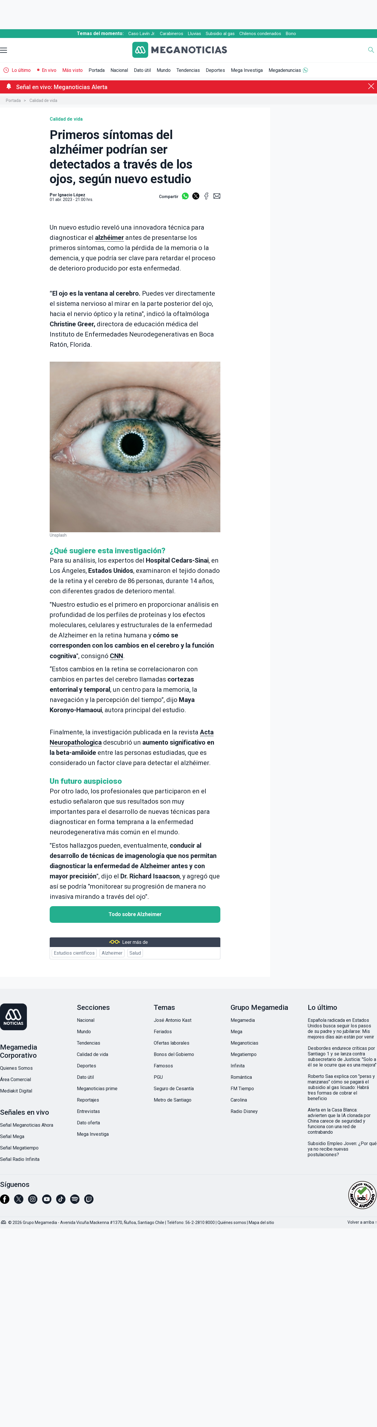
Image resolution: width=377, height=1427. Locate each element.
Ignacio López (71, 195)
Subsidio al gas (220, 33)
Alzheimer (112, 953)
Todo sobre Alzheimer (135, 914)
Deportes (215, 70)
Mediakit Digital (16, 1091)
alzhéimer (109, 237)
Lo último (21, 70)
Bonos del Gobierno (174, 1054)
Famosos (163, 1066)
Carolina (239, 1100)
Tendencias (188, 70)
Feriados (163, 1031)
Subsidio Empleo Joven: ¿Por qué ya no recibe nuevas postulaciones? (342, 1149)
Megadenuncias (285, 70)
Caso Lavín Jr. (141, 33)
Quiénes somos (231, 1222)
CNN (116, 656)
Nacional (119, 70)
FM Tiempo (242, 1088)
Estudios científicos (74, 953)
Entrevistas (88, 1111)
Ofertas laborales (171, 1043)
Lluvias (194, 33)
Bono (291, 33)
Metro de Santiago (172, 1100)
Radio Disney (244, 1111)
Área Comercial (15, 1079)
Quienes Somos (16, 1068)
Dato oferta (88, 1123)
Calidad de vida (43, 100)
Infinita (238, 1066)
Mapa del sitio (261, 1222)
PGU (158, 1077)
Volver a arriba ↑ (362, 1222)
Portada (97, 70)
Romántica (241, 1077)
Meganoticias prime (97, 1088)
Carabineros (171, 33)
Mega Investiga (247, 70)
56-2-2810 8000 (200, 1222)
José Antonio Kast (172, 1020)
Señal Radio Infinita (19, 1159)
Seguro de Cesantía (174, 1088)
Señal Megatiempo (19, 1148)
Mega (236, 1031)
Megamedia (243, 1020)
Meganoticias (244, 1043)
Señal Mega (12, 1136)
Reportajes (88, 1100)
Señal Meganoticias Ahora (26, 1125)
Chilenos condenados (260, 33)
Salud (135, 953)
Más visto (72, 70)
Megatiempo (244, 1054)
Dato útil (142, 70)
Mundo (164, 70)
